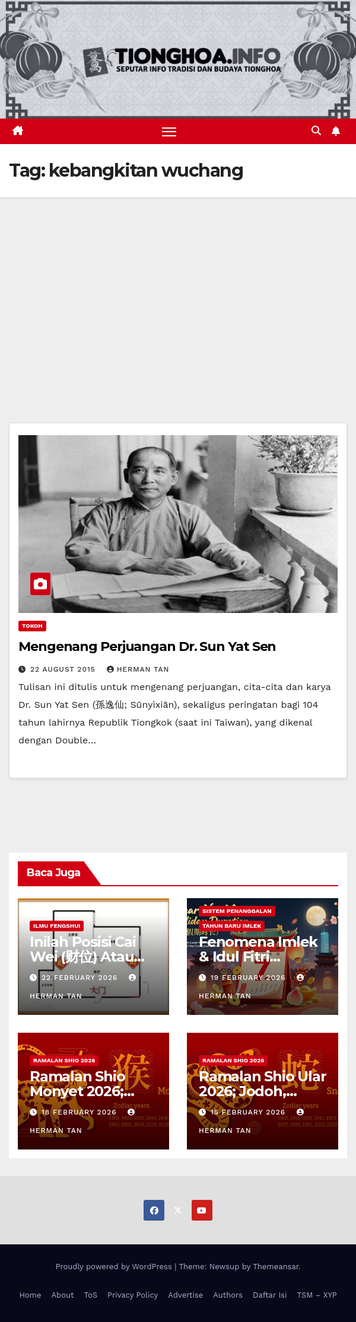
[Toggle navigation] (169, 131)
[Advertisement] (178, 286)
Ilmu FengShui (56, 925)
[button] (316, 130)
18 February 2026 (81, 1112)
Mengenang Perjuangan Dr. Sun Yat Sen (147, 646)
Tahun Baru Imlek (231, 925)
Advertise (185, 1295)
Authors (228, 1295)
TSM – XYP (316, 1295)
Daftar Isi (270, 1295)
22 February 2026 (81, 977)
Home (30, 1295)
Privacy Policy (132, 1295)
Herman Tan (138, 669)
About (63, 1295)
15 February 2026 (249, 1112)
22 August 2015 (64, 669)
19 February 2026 (250, 977)
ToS (91, 1295)
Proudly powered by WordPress (114, 1266)
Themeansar (275, 1266)
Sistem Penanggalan (237, 911)
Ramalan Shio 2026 (64, 1060)
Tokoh (32, 625)
